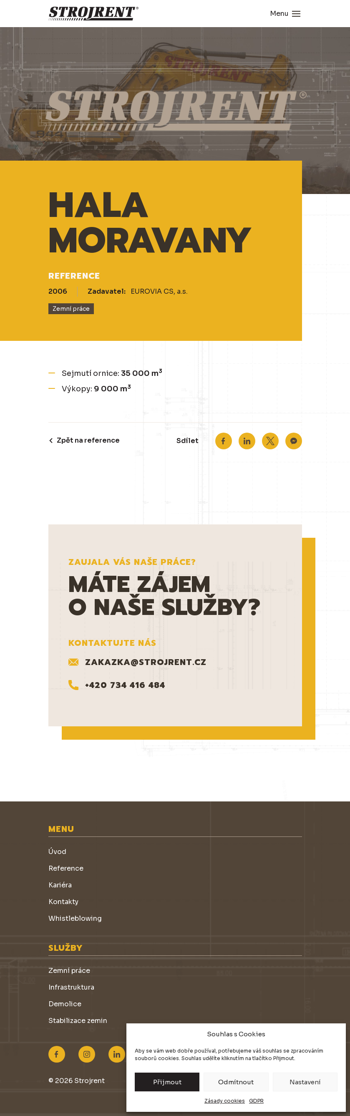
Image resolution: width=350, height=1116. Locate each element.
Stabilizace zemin (77, 1020)
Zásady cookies (224, 1101)
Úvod (57, 851)
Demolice (64, 1004)
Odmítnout (236, 1082)
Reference (65, 868)
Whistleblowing (75, 918)
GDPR (256, 1101)
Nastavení (305, 1082)
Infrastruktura (71, 987)
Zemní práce (69, 970)
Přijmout (167, 1082)
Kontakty (63, 901)
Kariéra (60, 885)
